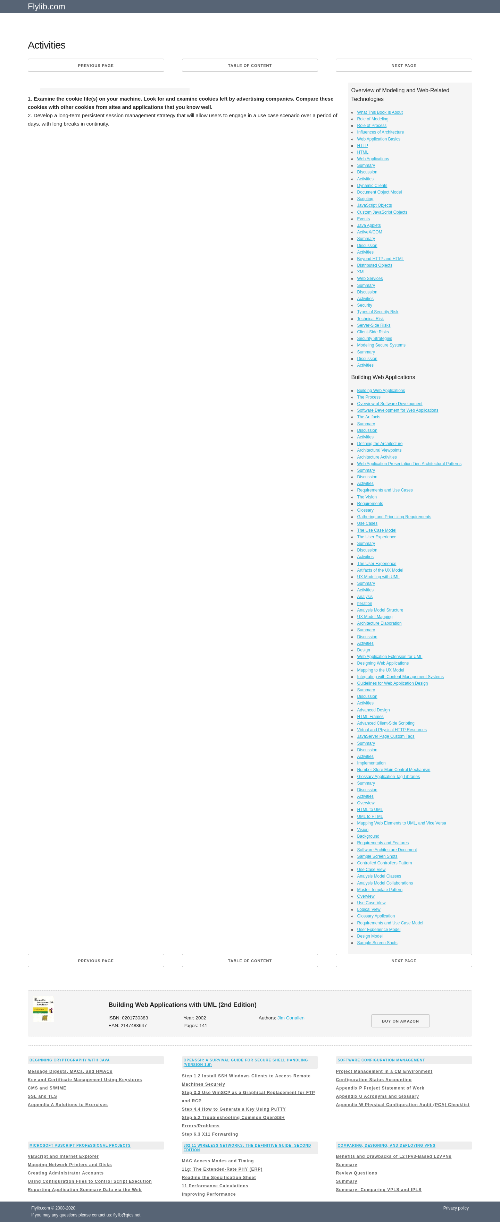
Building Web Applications (381, 390)
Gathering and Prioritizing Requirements (394, 516)
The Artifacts (369, 417)
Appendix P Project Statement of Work (380, 1088)
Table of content (250, 65)
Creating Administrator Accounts (66, 1173)
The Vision (367, 497)
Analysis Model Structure (380, 610)
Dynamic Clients (372, 185)
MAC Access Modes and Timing (218, 1161)
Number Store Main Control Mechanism (394, 769)
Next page (404, 65)
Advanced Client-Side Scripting (386, 723)
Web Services (370, 278)
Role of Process (372, 125)
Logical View (369, 909)
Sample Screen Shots (377, 856)
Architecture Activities (377, 457)
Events (363, 218)
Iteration (364, 603)
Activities (365, 179)
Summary (366, 165)
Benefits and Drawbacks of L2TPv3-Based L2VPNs (393, 1156)
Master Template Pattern (380, 889)
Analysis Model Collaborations (385, 883)
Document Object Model (379, 192)
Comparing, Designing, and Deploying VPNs (386, 1145)
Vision (362, 829)
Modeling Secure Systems (381, 345)
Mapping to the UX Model (380, 670)
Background (368, 836)
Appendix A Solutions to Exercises (68, 1104)
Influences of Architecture (380, 132)
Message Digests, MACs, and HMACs (70, 1071)
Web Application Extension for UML (390, 656)
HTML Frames (370, 716)
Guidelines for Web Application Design (392, 683)
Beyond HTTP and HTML (380, 258)
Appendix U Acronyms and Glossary (377, 1096)
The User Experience (377, 537)
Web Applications (373, 158)
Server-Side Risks (374, 325)
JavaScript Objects (374, 205)
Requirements (370, 503)
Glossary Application (376, 916)
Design (363, 650)
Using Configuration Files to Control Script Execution (90, 1181)
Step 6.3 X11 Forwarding (210, 1134)
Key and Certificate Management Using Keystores (85, 1079)
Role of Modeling (373, 119)
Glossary (365, 510)
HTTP (362, 145)
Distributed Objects (374, 265)
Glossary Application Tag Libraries (388, 776)
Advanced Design (373, 710)
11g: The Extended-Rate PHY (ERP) (222, 1169)
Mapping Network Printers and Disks (70, 1164)
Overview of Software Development (390, 403)
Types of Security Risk (378, 311)
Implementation (371, 763)
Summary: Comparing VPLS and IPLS (379, 1189)
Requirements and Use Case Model (390, 923)
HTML (363, 152)
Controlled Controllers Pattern (384, 863)
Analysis (365, 596)
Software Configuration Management (381, 1060)
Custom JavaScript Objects (382, 212)
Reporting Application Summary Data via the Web (85, 1189)
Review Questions (356, 1173)
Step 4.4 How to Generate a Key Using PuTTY (234, 1109)
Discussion (367, 172)
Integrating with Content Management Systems (400, 676)
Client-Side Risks (373, 332)
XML (361, 272)
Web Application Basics (379, 139)
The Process (369, 397)
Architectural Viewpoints (379, 450)
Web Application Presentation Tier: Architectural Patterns (409, 463)
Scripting (365, 198)
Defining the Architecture (380, 443)
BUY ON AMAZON (400, 1021)
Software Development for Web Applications (398, 410)
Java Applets (369, 225)
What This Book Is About (380, 112)
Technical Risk (370, 318)
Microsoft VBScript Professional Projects (80, 1145)
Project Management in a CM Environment (384, 1071)
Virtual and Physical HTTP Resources (392, 729)
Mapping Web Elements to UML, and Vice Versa (401, 823)
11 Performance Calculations (215, 1185)
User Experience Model (379, 929)
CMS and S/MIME (47, 1088)
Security (364, 305)
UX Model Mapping (375, 616)
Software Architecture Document (387, 849)
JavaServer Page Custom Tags (386, 736)
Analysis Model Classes (379, 876)
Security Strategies (374, 338)
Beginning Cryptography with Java (70, 1060)
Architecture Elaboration (379, 623)
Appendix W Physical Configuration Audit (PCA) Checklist (402, 1104)
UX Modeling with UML (378, 576)
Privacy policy (456, 1208)
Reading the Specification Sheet (219, 1177)
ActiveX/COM (369, 232)
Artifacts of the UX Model (380, 570)
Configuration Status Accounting (374, 1079)
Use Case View (371, 869)
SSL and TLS (42, 1096)
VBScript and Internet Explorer (63, 1156)
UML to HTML (370, 816)
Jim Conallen (291, 1017)
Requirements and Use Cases (385, 490)
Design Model (370, 936)
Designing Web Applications (383, 663)
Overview (366, 803)
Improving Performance (209, 1194)
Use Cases (367, 523)
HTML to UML (370, 809)
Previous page (96, 65)
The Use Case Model (377, 530)
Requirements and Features (383, 842)
